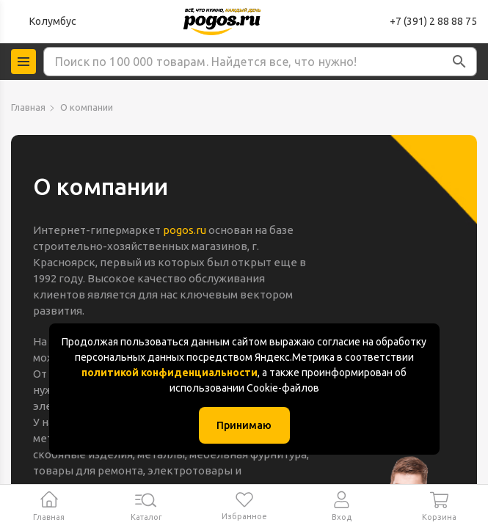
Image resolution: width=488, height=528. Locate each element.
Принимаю (244, 425)
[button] (459, 61)
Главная (28, 107)
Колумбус (52, 21)
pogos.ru (184, 230)
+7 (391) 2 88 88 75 (433, 21)
